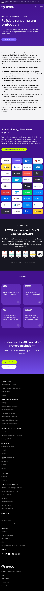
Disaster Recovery (7, 410)
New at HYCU (5, 538)
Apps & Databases (7, 458)
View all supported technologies (14, 149)
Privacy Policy (5, 586)
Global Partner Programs (9, 484)
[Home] (8, 7)
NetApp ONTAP (6, 439)
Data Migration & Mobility (9, 406)
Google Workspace (7, 447)
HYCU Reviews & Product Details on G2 (22, 263)
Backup (3, 403)
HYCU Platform (6, 381)
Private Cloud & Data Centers (11, 428)
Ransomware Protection (9, 417)
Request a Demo (9, 39)
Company (4, 473)
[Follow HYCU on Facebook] (13, 554)
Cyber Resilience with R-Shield (11, 388)
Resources (4, 528)
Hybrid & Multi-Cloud (8, 413)
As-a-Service (5, 443)
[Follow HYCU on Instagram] (16, 554)
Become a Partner (7, 502)
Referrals (4, 498)
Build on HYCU (5, 391)
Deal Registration (7, 508)
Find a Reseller (6, 495)
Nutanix (3, 432)
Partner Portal (6, 505)
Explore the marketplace (9, 524)
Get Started (5, 513)
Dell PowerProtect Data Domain (11, 435)
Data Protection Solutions (9, 399)
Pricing (3, 395)
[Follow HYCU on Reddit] (19, 554)
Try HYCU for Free (9, 362)
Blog (2, 542)
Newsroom (4, 480)
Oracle (3, 465)
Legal (3, 575)
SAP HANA (4, 461)
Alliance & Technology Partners (11, 488)
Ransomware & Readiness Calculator (13, 545)
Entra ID (4, 450)
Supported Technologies (9, 423)
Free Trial (4, 517)
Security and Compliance (9, 420)
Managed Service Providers (10, 491)
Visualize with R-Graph (8, 384)
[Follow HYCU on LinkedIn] (6, 554)
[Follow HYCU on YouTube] (9, 554)
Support (4, 531)
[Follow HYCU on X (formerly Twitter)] (2, 554)
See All (3, 453)
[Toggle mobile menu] (41, 7)
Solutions (4, 16)
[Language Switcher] (36, 7)
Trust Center (5, 578)
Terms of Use (5, 582)
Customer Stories (7, 535)
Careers (4, 476)
